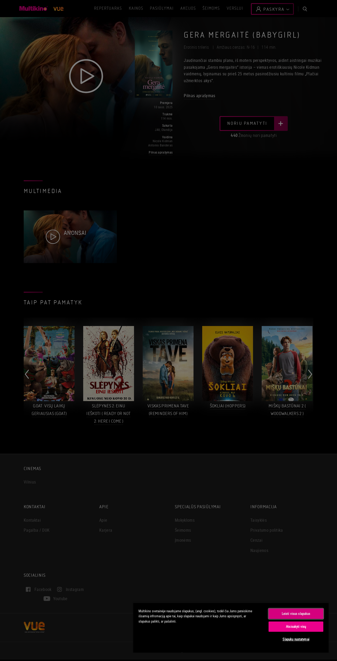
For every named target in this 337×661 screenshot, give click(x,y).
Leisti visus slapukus (296, 613)
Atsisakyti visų (296, 626)
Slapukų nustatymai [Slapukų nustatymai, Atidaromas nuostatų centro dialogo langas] (296, 639)
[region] (231, 628)
